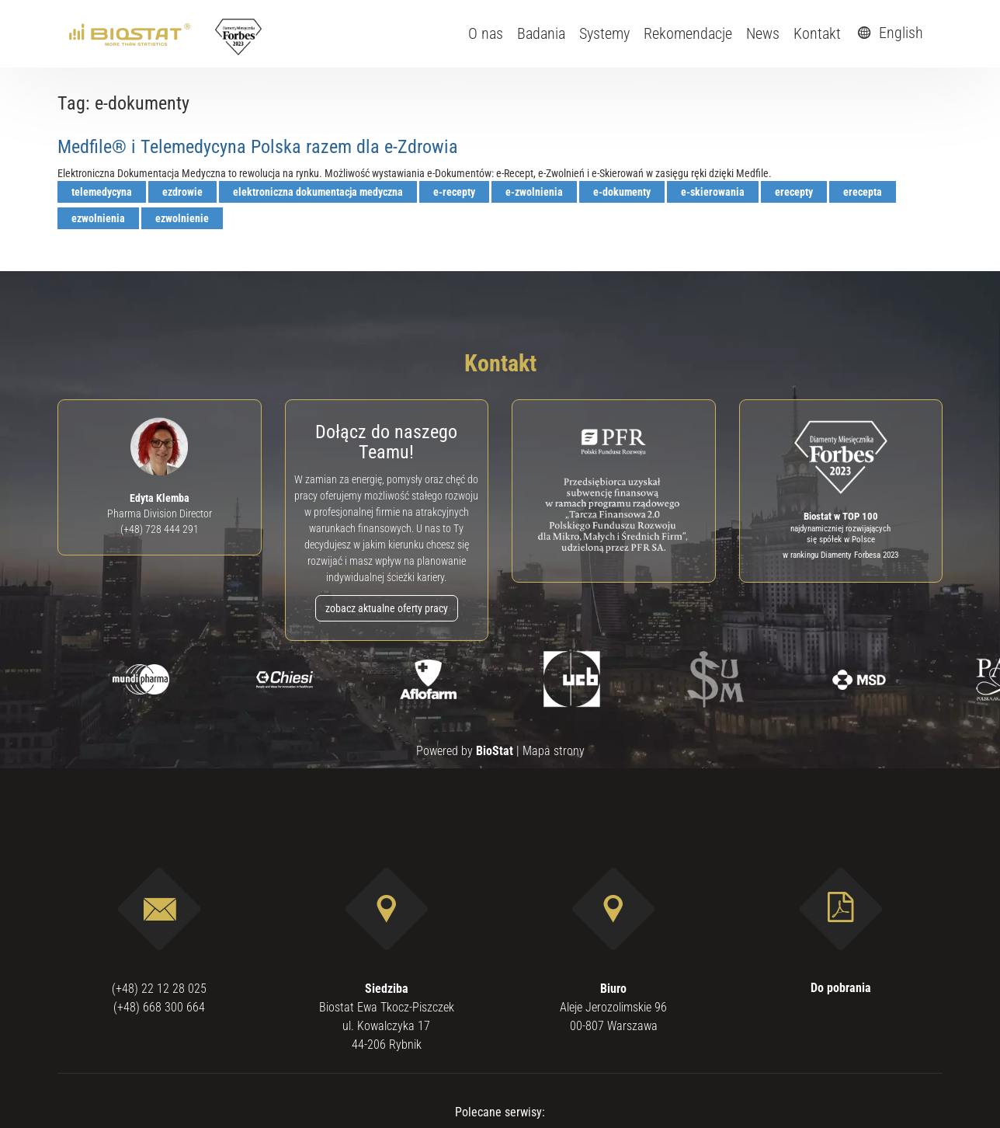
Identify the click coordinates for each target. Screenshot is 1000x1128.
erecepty (794, 192)
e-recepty (454, 192)
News (763, 33)
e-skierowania (713, 192)
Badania (541, 33)
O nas (485, 33)
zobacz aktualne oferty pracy (386, 608)
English (888, 32)
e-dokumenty (622, 192)
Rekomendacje (688, 33)
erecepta (862, 192)
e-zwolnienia (534, 192)
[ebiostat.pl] (131, 33)
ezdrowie (182, 192)
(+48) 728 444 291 (159, 529)
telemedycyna (101, 192)
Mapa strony (554, 750)
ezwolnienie (182, 218)
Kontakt (817, 33)
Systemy (604, 33)
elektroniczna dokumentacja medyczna (318, 192)
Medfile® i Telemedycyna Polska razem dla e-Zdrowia (257, 147)
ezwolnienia (98, 218)
